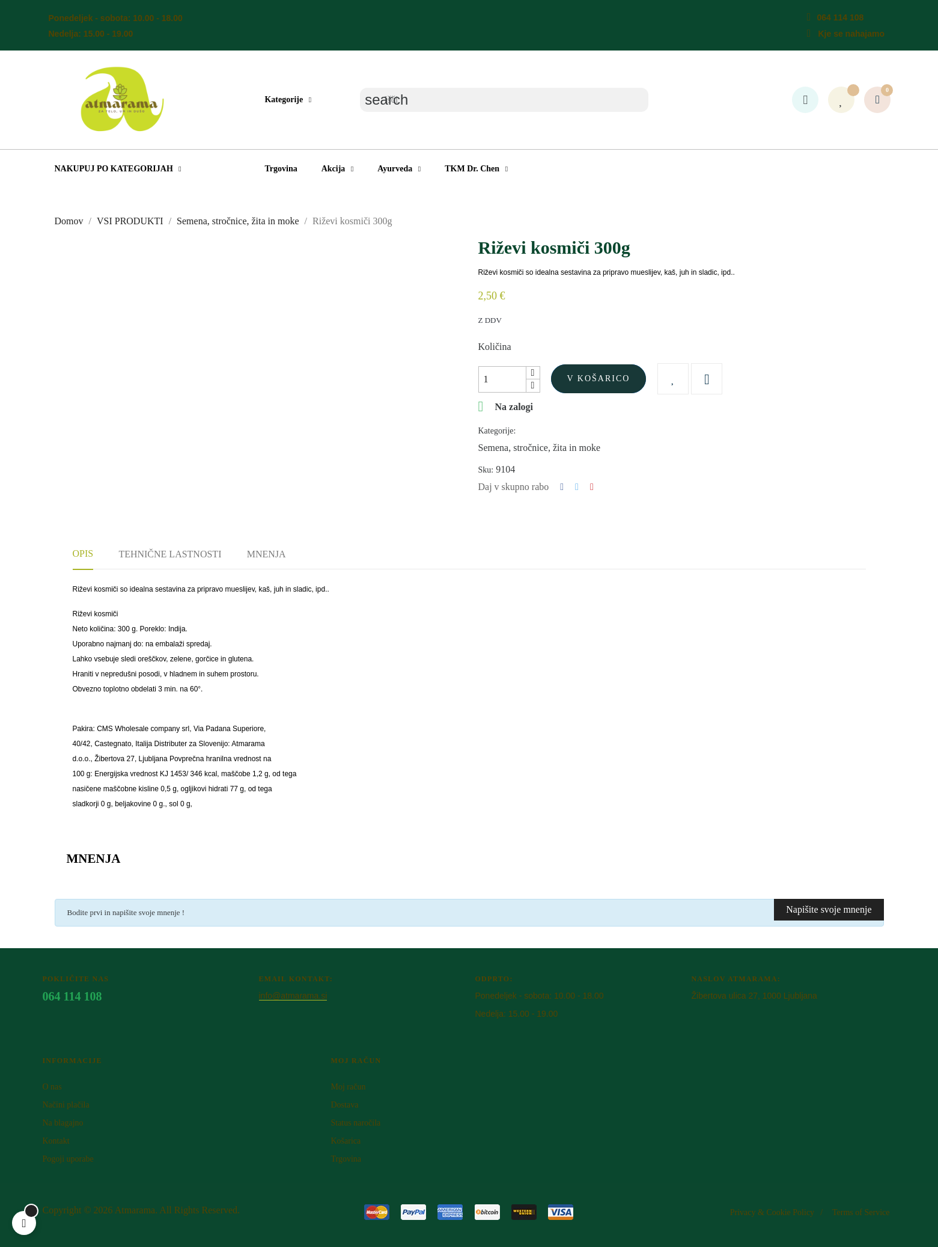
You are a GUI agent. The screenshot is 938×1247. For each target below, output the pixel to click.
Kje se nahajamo (851, 33)
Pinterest (592, 487)
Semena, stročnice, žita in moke (539, 448)
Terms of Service (860, 1212)
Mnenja (266, 554)
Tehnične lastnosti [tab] (169, 554)
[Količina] (502, 379)
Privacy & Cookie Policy (772, 1212)
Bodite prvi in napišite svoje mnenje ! (126, 912)
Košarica (345, 1140)
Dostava (344, 1104)
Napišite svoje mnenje (828, 909)
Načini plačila (66, 1104)
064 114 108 (840, 17)
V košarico (598, 378)
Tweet (577, 487)
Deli (562, 487)
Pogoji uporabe (68, 1158)
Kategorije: (497, 430)
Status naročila (355, 1122)
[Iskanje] (504, 100)
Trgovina (345, 1158)
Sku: (486, 469)
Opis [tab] (83, 553)
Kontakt (56, 1140)
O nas (52, 1086)
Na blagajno (63, 1122)
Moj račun (347, 1086)
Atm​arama (135, 1210)
